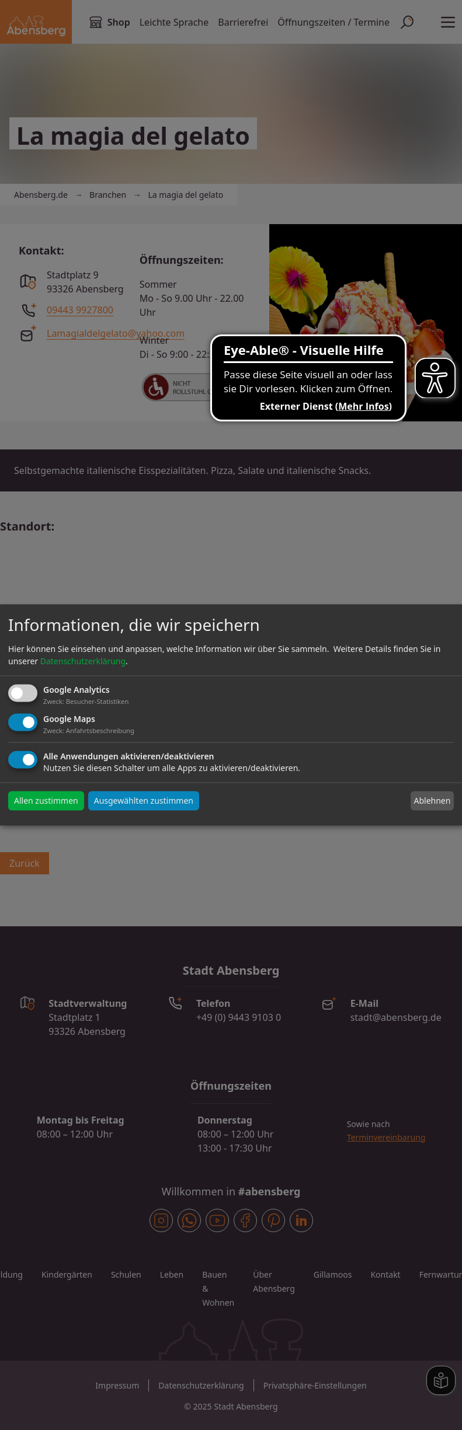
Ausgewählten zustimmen (143, 801)
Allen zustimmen (46, 801)
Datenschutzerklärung (83, 661)
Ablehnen (432, 800)
